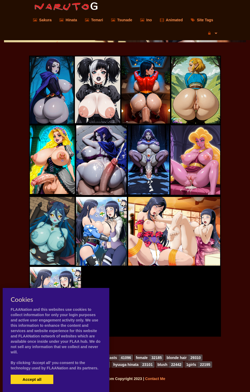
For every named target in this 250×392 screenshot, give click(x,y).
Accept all (32, 379)
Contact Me (155, 379)
